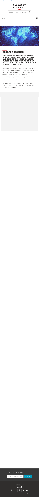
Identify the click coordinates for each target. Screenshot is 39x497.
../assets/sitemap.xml (6, 1)
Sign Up (27, 476)
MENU (20, 18)
